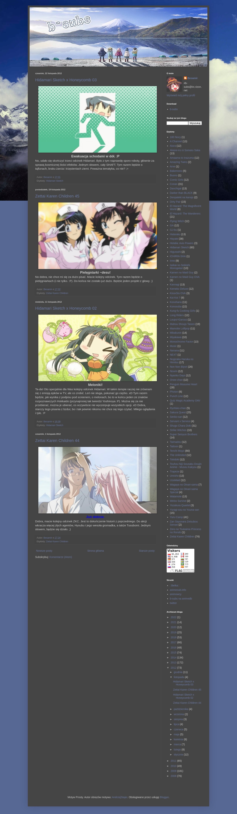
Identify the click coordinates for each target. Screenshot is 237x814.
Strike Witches (178, 430)
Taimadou (175, 441)
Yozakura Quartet (180, 505)
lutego (177, 749)
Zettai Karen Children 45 (57, 196)
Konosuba (176, 306)
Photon (174, 391)
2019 (174, 632)
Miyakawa (175, 337)
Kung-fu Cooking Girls (182, 310)
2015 (174, 652)
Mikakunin (176, 332)
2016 (174, 647)
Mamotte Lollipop (180, 328)
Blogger (164, 797)
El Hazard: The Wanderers (185, 213)
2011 (174, 760)
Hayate (174, 238)
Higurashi (175, 251)
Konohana (176, 302)
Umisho (174, 475)
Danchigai (175, 188)
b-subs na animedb (181, 598)
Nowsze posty (44, 550)
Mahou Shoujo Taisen (182, 324)
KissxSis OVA (178, 293)
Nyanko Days (177, 375)
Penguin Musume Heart (183, 384)
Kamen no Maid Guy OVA (185, 276)
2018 (174, 637)
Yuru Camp (176, 517)
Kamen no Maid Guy (182, 272)
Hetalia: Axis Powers (182, 243)
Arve (172, 166)
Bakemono (176, 170)
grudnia (178, 672)
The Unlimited (178, 455)
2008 (174, 775)
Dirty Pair (175, 201)
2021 (174, 622)
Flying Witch (177, 221)
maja (177, 734)
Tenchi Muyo (177, 450)
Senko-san (176, 416)
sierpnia (178, 719)
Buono (173, 175)
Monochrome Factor (181, 341)
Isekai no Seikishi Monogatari (180, 267)
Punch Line (176, 396)
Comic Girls (176, 179)
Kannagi (174, 284)
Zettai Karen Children (57, 293)
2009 (174, 770)
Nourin (174, 371)
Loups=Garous (178, 319)
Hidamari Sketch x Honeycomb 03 (66, 80)
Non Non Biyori (178, 366)
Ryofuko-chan (178, 408)
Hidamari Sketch (54, 181)
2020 (174, 627)
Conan (174, 184)
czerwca (179, 729)
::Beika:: (174, 585)
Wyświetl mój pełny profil (181, 95)
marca (178, 744)
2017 (174, 642)
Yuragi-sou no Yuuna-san (184, 509)
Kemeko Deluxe (179, 288)
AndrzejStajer (119, 797)
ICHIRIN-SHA (178, 256)
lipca (177, 724)
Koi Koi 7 (175, 297)
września (179, 714)
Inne (172, 260)
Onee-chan (176, 379)
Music (173, 346)
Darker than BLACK (181, 192)
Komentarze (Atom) (60, 557)
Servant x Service (180, 421)
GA (172, 225)
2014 (174, 657)
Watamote (176, 496)
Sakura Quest (178, 412)
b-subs (174, 109)
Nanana (174, 350)
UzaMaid (175, 480)
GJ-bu (173, 229)
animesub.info (178, 589)
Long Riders (177, 315)
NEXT (173, 354)
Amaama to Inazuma (182, 157)
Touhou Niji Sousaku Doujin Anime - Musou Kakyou (186, 465)
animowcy (175, 594)
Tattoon (174, 446)
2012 (174, 667)
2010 (174, 765)
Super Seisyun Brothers (183, 434)
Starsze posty (147, 550)
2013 (174, 662)
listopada (179, 677)
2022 (174, 617)
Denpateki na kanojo (182, 197)
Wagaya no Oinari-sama (184, 484)
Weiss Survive (178, 500)
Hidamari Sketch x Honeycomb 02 (66, 308)
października (181, 709)
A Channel (176, 141)
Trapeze (174, 471)
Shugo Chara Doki (180, 425)
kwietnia (179, 739)
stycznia (179, 754)
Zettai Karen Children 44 (57, 440)
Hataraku (175, 234)
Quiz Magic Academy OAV (185, 400)
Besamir (193, 78)
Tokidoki (174, 459)
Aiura (173, 145)
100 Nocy (175, 137)
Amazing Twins (178, 162)
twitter (173, 603)
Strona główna (95, 550)
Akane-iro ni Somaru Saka (185, 150)
